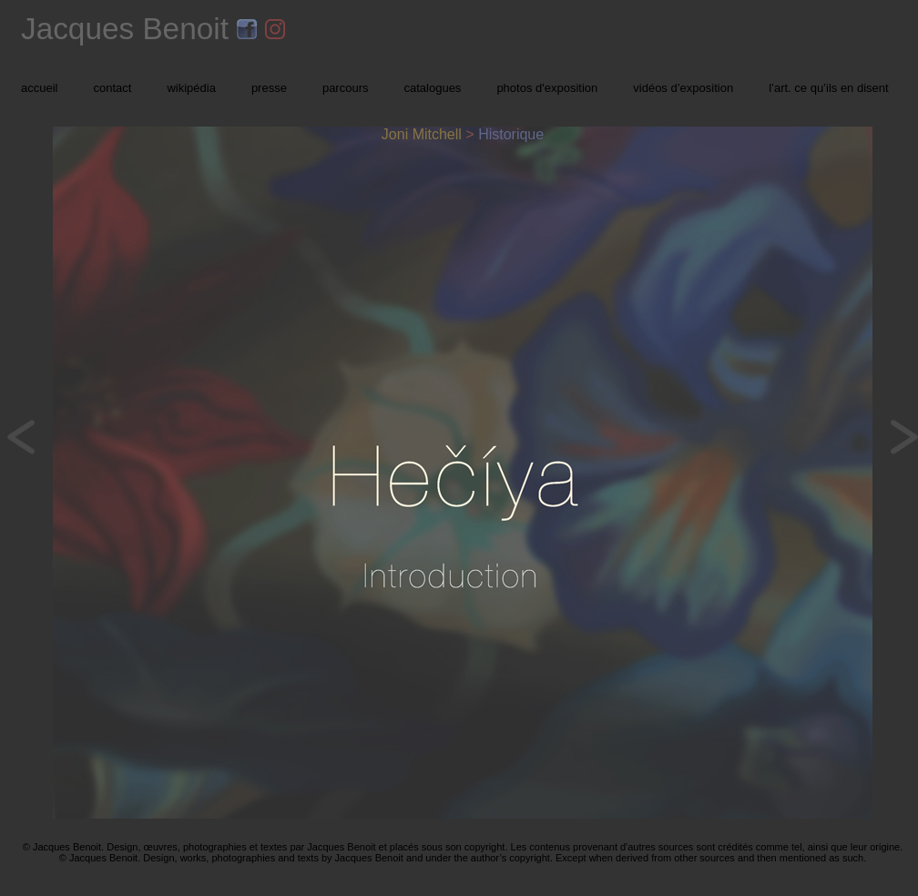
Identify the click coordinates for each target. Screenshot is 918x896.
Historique (511, 134)
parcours (345, 88)
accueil (39, 88)
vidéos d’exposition (683, 88)
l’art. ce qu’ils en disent (829, 88)
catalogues (432, 88)
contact (112, 88)
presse (269, 88)
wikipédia (191, 88)
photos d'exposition (546, 88)
